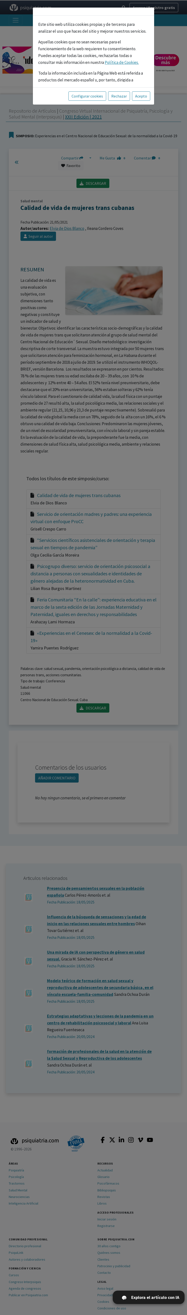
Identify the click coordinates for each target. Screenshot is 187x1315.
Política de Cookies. (122, 62)
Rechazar (119, 96)
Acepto (141, 96)
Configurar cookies (87, 96)
